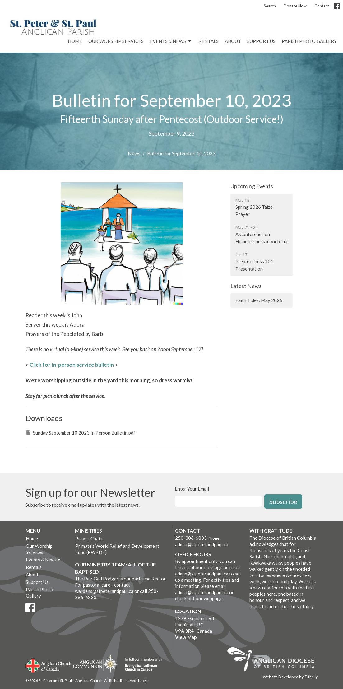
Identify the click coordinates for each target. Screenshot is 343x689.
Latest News (246, 285)
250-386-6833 (191, 538)
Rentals (208, 41)
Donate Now (295, 5)
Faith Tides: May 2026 (258, 300)
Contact (321, 5)
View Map (186, 637)
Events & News (171, 41)
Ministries (88, 530)
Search (270, 5)
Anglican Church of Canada (48, 665)
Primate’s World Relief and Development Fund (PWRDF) (117, 549)
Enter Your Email (192, 488)
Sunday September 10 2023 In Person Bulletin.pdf (80, 432)
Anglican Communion (96, 664)
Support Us (261, 41)
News (134, 153)
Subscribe (283, 501)
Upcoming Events (251, 186)
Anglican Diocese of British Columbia (274, 660)
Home (75, 41)
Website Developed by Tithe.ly (290, 676)
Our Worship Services (116, 41)
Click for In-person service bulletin (72, 364)
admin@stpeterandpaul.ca (201, 544)
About (233, 41)
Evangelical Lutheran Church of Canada (141, 665)
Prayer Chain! (89, 538)
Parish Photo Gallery (309, 41)
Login (144, 680)
